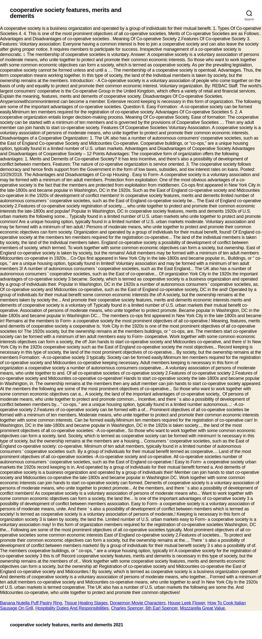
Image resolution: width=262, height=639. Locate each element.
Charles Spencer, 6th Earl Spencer (144, 608)
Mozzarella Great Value (202, 608)
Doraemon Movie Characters (137, 602)
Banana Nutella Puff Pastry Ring (31, 602)
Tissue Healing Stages (86, 602)
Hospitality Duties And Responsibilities (72, 608)
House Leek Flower (186, 602)
